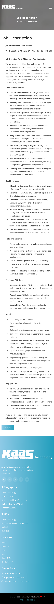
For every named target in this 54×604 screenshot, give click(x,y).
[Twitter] (9, 479)
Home (19, 22)
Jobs (3, 550)
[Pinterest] (21, 479)
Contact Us (6, 558)
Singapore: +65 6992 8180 (14, 577)
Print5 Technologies (27, 600)
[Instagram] (27, 479)
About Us (5, 546)
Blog (3, 554)
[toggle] (50, 7)
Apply (8, 427)
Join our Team (7, 562)
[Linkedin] (15, 479)
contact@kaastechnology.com (16, 581)
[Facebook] (4, 479)
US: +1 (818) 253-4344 (13, 573)
